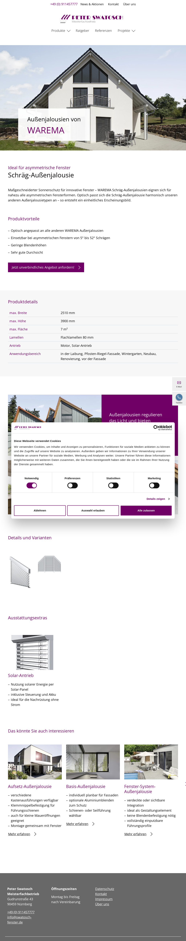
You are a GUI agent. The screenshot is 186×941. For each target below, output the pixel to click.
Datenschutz (104, 889)
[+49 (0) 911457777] (179, 399)
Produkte (58, 30)
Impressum (104, 899)
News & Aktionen (92, 4)
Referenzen (103, 30)
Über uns (129, 4)
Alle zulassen (146, 510)
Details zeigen (156, 498)
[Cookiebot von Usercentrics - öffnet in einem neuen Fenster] (156, 427)
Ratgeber (82, 30)
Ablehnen (40, 510)
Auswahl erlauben (93, 510)
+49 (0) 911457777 (64, 4)
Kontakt (113, 4)
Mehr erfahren (22, 834)
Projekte (124, 30)
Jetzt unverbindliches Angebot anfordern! (46, 267)
